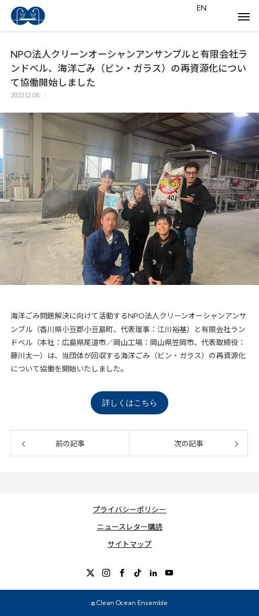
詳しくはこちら (129, 403)
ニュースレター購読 (130, 527)
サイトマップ (129, 544)
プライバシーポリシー (129, 509)
